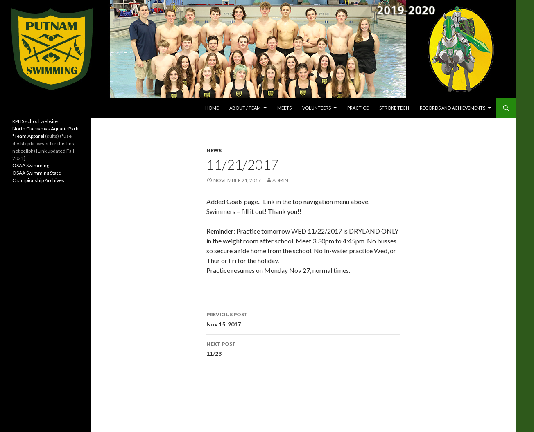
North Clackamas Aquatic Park (45, 129)
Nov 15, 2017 (303, 319)
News (214, 150)
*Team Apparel (28, 136)
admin (280, 180)
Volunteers (316, 107)
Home (212, 107)
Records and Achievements (452, 107)
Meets (284, 107)
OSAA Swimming (30, 165)
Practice (358, 107)
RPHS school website (35, 121)
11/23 (303, 348)
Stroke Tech (394, 107)
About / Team (245, 107)
